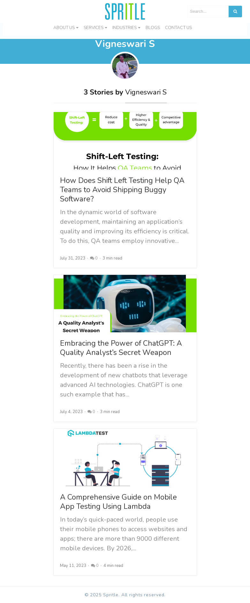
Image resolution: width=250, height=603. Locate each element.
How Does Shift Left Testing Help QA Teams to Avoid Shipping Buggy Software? (122, 190)
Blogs (153, 28)
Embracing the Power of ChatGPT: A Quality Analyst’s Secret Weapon (121, 348)
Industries (124, 28)
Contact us (178, 28)
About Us (64, 28)
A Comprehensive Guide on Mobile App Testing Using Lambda (118, 501)
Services (93, 28)
